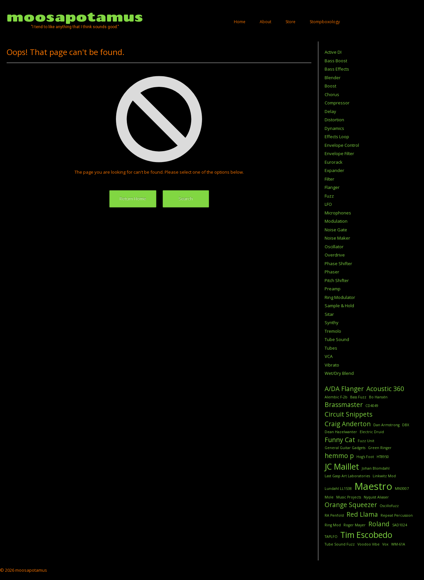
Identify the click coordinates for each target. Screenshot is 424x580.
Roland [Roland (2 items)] (379, 524)
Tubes (331, 348)
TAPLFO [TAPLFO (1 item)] (331, 536)
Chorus (332, 94)
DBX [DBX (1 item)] (405, 425)
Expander (334, 170)
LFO (328, 204)
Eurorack (334, 162)
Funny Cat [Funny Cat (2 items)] (340, 439)
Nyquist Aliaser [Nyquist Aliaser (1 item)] (376, 497)
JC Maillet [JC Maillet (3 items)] (342, 466)
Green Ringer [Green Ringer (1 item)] (380, 447)
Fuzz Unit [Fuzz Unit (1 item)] (366, 440)
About (265, 22)
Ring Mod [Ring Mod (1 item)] (333, 525)
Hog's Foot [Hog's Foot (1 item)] (365, 456)
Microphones (338, 213)
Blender (333, 78)
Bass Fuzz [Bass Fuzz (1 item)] (358, 397)
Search (186, 199)
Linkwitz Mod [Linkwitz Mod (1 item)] (384, 476)
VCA (329, 356)
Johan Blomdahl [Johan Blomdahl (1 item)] (376, 468)
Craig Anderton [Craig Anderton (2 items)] (348, 424)
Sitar (329, 314)
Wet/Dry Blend (339, 373)
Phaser (332, 272)
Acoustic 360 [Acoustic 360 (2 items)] (385, 388)
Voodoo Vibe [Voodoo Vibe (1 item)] (368, 544)
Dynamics (334, 128)
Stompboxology (325, 22)
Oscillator (334, 247)
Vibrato (332, 365)
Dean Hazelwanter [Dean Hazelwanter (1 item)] (341, 432)
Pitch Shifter (337, 280)
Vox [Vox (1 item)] (385, 544)
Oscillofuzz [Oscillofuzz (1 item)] (389, 505)
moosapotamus (75, 16)
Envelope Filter (339, 153)
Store (290, 22)
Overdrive (335, 255)
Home (239, 22)
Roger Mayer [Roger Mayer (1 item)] (355, 525)
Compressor (337, 103)
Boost (330, 86)
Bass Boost (336, 61)
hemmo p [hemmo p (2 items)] (339, 455)
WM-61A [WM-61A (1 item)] (398, 544)
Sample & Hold (339, 306)
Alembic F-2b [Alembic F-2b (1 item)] (336, 397)
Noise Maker (337, 238)
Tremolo (333, 331)
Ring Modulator (340, 297)
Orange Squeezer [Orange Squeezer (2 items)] (351, 504)
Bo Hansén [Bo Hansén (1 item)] (378, 397)
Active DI (333, 52)
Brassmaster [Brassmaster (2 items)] (344, 404)
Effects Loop (337, 137)
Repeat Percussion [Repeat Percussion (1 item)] (397, 515)
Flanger (332, 187)
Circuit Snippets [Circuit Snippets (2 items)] (348, 414)
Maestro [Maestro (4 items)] (373, 486)
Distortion (334, 120)
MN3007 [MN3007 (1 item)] (402, 488)
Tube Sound (337, 339)
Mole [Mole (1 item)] (329, 497)
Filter (329, 179)
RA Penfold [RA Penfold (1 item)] (334, 515)
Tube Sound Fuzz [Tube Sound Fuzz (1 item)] (340, 544)
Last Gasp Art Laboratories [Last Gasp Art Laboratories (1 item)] (347, 476)
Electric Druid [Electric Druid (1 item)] (372, 432)
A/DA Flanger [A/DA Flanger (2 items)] (344, 388)
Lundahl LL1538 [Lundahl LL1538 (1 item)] (338, 488)
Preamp (333, 289)
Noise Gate (336, 230)
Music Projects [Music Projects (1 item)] (348, 497)
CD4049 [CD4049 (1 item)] (371, 405)
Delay (330, 111)
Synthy (332, 322)
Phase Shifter (338, 263)
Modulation (336, 221)
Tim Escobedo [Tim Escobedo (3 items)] (366, 534)
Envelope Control (342, 145)
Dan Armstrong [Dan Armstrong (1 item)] (386, 425)
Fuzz (329, 196)
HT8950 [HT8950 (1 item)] (383, 456)
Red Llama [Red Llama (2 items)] (362, 514)
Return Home (133, 199)
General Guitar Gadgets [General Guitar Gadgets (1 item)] (345, 447)
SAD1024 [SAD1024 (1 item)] (399, 525)
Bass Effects (337, 69)
